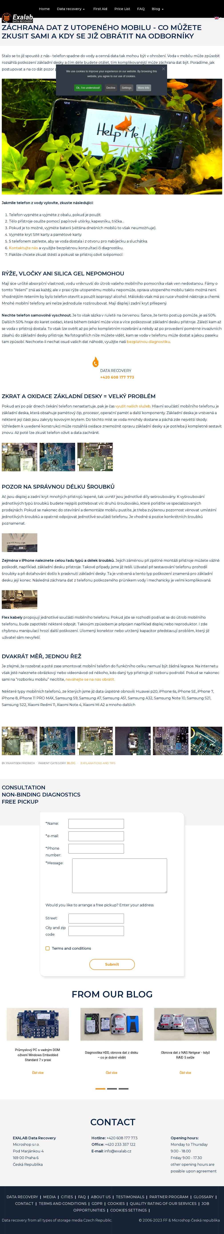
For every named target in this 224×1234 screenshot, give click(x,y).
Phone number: (53, 851)
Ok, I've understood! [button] (88, 87)
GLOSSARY (204, 1197)
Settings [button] (126, 87)
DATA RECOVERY (22, 1197)
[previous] (10, 741)
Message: (54, 863)
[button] (71, 9)
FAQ (82, 1197)
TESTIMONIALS (130, 1197)
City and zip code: (56, 931)
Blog (71, 763)
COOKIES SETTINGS (128, 1210)
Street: (52, 918)
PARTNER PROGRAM (168, 1197)
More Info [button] (143, 87)
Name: (52, 823)
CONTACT (24, 1204)
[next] (214, 741)
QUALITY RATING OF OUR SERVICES (163, 1204)
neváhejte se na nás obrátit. (90, 679)
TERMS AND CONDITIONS (62, 1204)
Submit (112, 964)
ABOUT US (101, 1197)
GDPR (97, 1204)
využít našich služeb (132, 406)
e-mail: (52, 836)
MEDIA (49, 1197)
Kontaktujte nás (23, 248)
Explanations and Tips (98, 763)
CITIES (67, 1197)
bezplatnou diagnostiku (148, 342)
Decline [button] (110, 87)
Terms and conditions (71, 948)
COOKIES (116, 1204)
